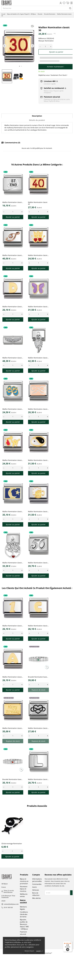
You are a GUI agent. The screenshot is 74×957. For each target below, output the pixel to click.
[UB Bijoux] (10, 2)
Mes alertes (36, 898)
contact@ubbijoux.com (11, 904)
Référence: (42, 38)
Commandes (37, 884)
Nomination (49, 41)
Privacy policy (29, 951)
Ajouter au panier (56, 52)
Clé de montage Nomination (11, 843)
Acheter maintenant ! (55, 66)
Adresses (35, 890)
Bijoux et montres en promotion (24, 881)
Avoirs (34, 887)
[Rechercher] (37, 8)
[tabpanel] (18, 46)
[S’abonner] (71, 892)
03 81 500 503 (8, 907)
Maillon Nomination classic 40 (38, 203)
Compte (36, 874)
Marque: (41, 41)
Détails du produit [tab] (37, 120)
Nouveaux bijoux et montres (23, 888)
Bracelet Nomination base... (38, 677)
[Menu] (71, 942)
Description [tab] (37, 116)
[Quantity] (13, 211)
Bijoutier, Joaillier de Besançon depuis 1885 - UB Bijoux (24, 924)
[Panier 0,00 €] (67, 3)
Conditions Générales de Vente (24, 914)
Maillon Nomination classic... (12, 202)
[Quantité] (45, 46)
